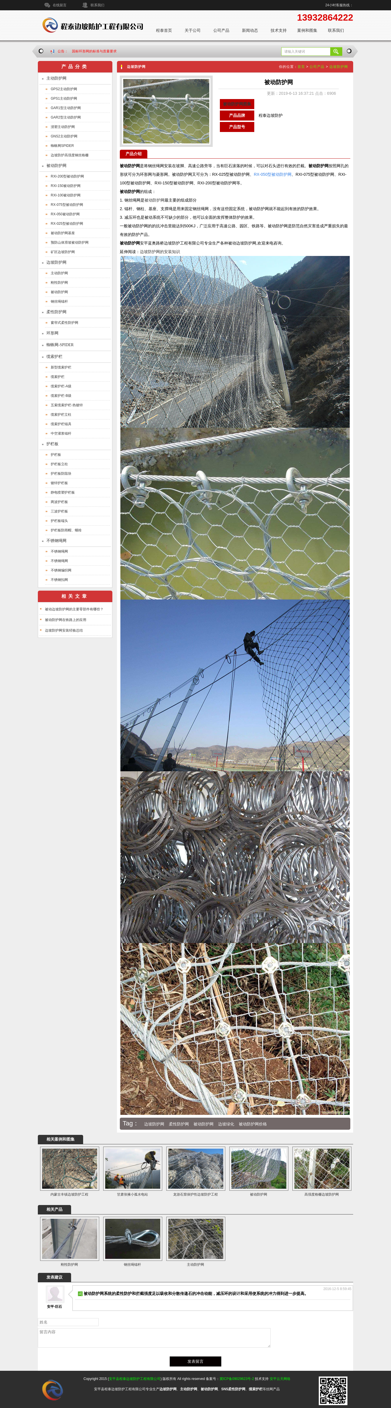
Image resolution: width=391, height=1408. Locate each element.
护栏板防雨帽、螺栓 (66, 530)
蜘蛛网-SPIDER (60, 345)
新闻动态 (250, 30)
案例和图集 (307, 30)
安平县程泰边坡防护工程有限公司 (135, 1379)
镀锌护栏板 (59, 483)
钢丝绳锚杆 (59, 301)
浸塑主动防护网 (63, 127)
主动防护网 (56, 78)
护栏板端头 (59, 521)
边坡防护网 (56, 262)
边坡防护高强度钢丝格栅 (70, 155)
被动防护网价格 (253, 1124)
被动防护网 (56, 165)
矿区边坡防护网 (63, 252)
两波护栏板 (59, 502)
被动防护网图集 (237, 104)
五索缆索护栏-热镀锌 (67, 405)
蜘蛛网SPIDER (62, 146)
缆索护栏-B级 (61, 396)
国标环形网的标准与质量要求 (94, 51)
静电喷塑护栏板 (63, 492)
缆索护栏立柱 (61, 415)
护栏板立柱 (59, 464)
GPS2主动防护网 (64, 89)
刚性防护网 (59, 283)
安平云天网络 (280, 1379)
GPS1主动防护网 (64, 98)
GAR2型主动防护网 (66, 117)
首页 (301, 67)
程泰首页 (164, 30)
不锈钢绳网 (56, 541)
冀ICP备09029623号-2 (237, 1379)
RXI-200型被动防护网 (67, 176)
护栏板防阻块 (61, 474)
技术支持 (279, 30)
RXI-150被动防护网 (66, 186)
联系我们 (97, 5)
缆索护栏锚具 (61, 424)
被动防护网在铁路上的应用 (65, 620)
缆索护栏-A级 (61, 386)
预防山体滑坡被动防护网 (70, 242)
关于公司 (193, 30)
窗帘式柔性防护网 (64, 323)
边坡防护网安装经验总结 (64, 630)
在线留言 (60, 5)
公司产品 (221, 30)
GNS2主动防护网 (64, 136)
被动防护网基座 (63, 233)
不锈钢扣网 (59, 580)
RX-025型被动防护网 (67, 224)
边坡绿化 (226, 1124)
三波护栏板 (59, 511)
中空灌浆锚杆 (61, 433)
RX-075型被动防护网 (67, 205)
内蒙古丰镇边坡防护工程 (69, 1194)
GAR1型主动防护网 (66, 108)
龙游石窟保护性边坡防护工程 (195, 1194)
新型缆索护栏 (61, 367)
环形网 (52, 333)
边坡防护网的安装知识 (160, 251)
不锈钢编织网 (61, 570)
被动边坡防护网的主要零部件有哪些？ (74, 609)
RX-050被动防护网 (65, 214)
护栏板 (52, 444)
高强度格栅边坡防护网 (321, 1194)
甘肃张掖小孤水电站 (132, 1194)
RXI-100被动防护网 (66, 195)
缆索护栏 (54, 356)
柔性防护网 (56, 312)
